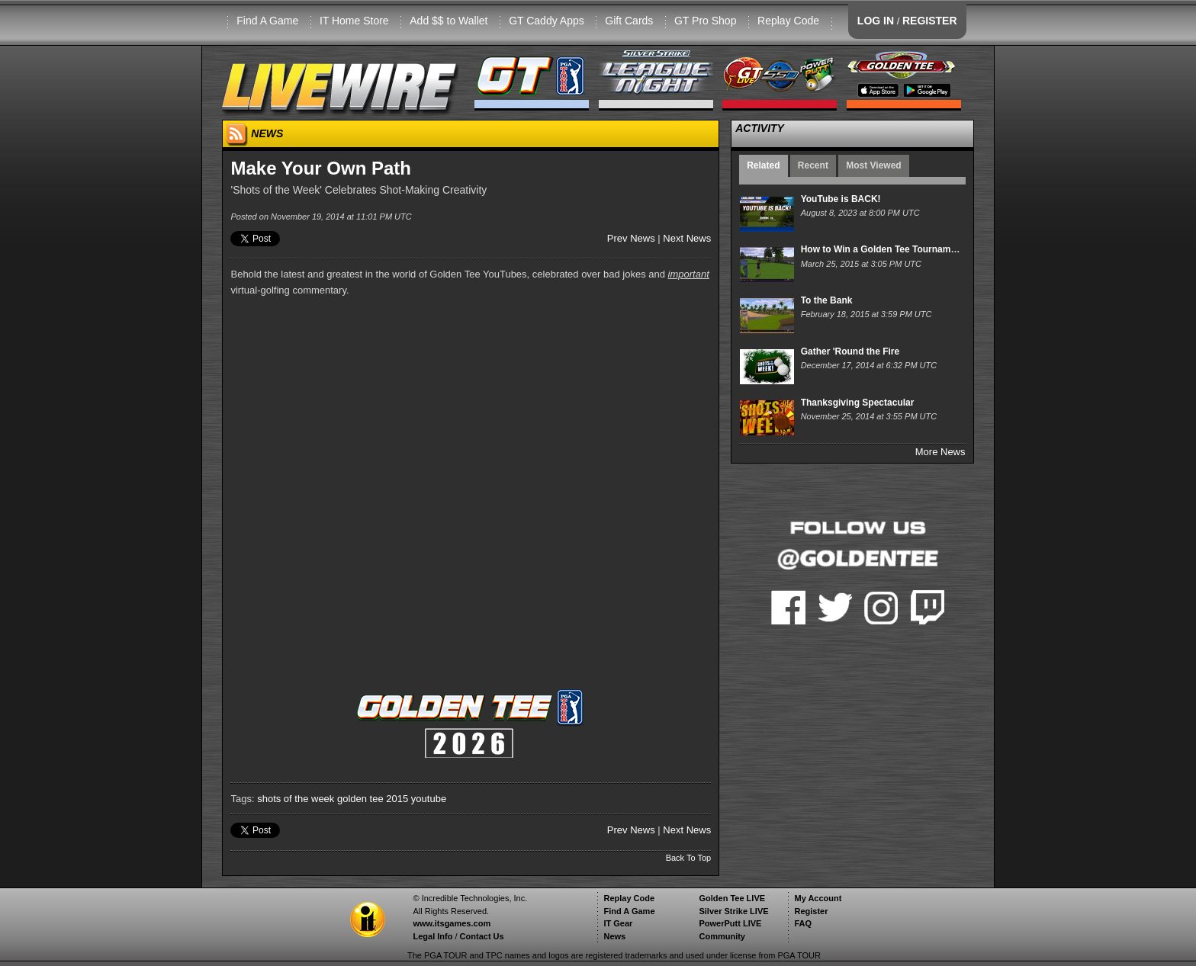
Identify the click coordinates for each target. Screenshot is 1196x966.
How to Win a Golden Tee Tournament (883, 249)
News (614, 936)
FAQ (803, 923)
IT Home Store (354, 20)
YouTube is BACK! (841, 199)
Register (811, 911)
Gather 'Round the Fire (850, 351)
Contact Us (482, 936)
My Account (817, 898)
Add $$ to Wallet (448, 20)
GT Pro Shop (705, 20)
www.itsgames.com (451, 923)
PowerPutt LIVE (730, 923)
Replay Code (788, 20)
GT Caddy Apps (546, 20)
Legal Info (432, 936)
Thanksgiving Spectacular (858, 402)
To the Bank (827, 300)
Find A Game (267, 20)
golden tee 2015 (372, 798)
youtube (428, 798)
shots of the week (295, 798)
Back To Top (689, 857)
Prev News (631, 238)
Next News (687, 238)
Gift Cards (629, 20)
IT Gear (617, 923)
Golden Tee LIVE (732, 898)
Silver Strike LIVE (733, 911)
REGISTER (929, 20)
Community (722, 936)
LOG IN (875, 20)
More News (940, 451)
